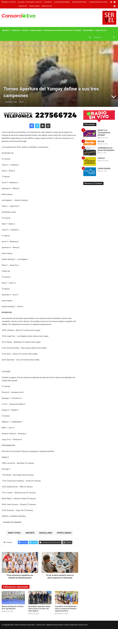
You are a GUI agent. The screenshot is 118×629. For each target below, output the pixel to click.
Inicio (6, 30)
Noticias (25, 30)
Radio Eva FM (47, 6)
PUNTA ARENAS (65, 533)
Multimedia (88, 30)
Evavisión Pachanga (62, 2)
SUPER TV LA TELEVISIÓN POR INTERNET (104, 132)
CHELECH (101, 158)
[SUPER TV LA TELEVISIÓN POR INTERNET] (89, 133)
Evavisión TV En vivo (34, 2)
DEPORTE (30, 533)
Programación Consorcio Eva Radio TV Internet (63, 30)
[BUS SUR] (89, 142)
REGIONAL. (14, 45)
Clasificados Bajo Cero (98, 2)
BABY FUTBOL (15, 533)
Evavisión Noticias (79, 2)
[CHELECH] (89, 161)
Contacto (15, 30)
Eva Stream (21, 2)
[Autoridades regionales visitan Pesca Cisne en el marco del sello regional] (40, 597)
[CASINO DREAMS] (89, 171)
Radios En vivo (101, 30)
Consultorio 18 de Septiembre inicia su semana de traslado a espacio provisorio (66, 609)
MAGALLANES (46, 533)
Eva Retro (48, 2)
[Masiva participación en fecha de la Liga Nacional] (13, 597)
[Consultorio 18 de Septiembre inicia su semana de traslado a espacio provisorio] (66, 597)
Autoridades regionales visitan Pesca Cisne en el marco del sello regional (39, 609)
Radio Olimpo (34, 6)
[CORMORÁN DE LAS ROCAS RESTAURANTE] (89, 151)
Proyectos (23, 6)
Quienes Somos (36, 30)
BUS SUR (101, 141)
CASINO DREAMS (104, 168)
